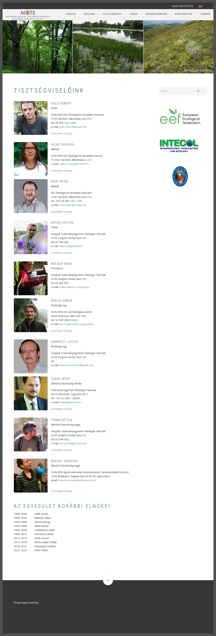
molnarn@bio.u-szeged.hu (74, 287)
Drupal (17, 602)
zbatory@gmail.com (70, 246)
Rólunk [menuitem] (89, 14)
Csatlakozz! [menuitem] (112, 14)
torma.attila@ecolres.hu (73, 443)
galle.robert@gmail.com (73, 126)
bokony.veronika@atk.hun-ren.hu (77, 480)
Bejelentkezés (182, 6)
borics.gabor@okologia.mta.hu (76, 324)
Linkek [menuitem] (205, 14)
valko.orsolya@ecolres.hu (73, 163)
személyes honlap (61, 133)
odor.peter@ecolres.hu (72, 205)
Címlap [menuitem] (71, 14)
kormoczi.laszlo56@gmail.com (76, 365)
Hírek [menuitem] (134, 14)
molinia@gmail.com (70, 402)
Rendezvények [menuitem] (156, 14)
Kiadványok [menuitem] (184, 14)
